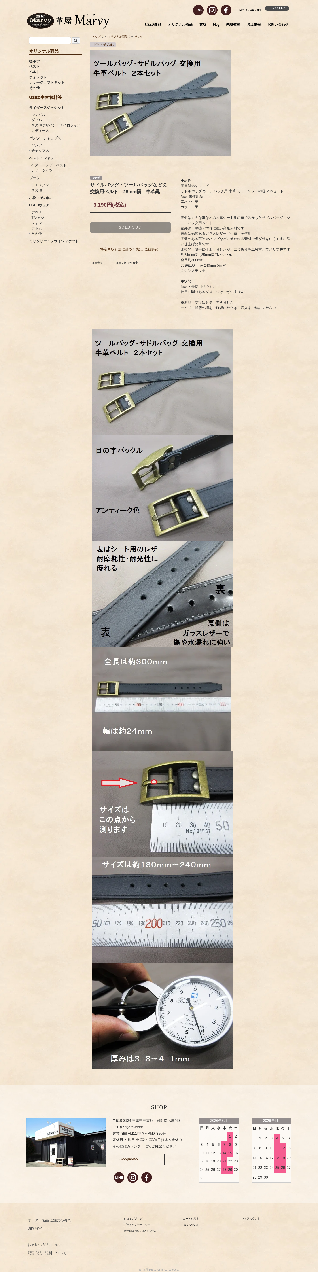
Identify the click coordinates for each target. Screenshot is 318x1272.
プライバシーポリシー (137, 1224)
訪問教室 (35, 1228)
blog (216, 24)
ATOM (194, 1224)
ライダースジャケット (46, 108)
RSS (185, 1224)
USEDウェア (39, 205)
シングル (38, 115)
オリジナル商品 (180, 24)
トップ (96, 36)
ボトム (36, 228)
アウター (38, 212)
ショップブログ (133, 1218)
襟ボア (34, 61)
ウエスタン (40, 185)
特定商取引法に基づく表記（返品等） (130, 249)
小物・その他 (39, 198)
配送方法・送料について (47, 1253)
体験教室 (233, 24)
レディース (40, 130)
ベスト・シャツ (41, 158)
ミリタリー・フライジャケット (54, 241)
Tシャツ (37, 218)
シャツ (36, 223)
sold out (130, 227)
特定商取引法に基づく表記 (140, 1230)
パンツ (36, 145)
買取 (202, 24)
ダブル (36, 120)
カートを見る (191, 1218)
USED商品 (153, 24)
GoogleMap (128, 1159)
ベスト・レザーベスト (49, 165)
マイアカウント (251, 1218)
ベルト (34, 72)
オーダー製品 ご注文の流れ (49, 1220)
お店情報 (254, 24)
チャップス (40, 150)
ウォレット (38, 77)
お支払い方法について (45, 1245)
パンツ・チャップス (45, 138)
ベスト (34, 66)
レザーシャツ (42, 170)
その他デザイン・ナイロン (55, 125)
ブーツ (34, 178)
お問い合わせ (278, 24)
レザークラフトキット (46, 82)
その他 (34, 88)
